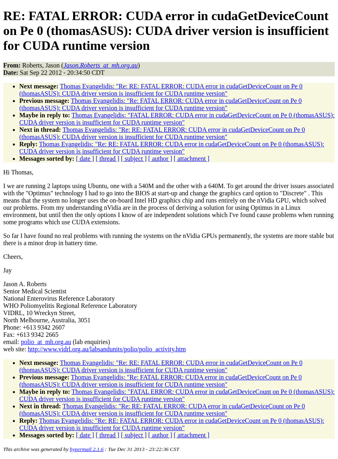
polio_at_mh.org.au (46, 341)
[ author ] (160, 158)
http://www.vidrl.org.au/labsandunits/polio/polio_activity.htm (107, 349)
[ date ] (85, 158)
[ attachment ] (191, 158)
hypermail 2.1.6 (87, 449)
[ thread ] (107, 158)
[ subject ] (134, 158)
